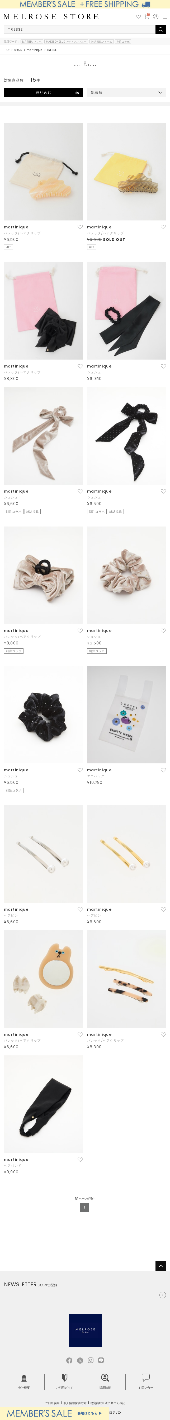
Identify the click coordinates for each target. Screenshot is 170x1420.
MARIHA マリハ (31, 41)
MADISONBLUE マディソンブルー (66, 41)
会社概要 (24, 1382)
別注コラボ (123, 41)
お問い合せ (146, 1382)
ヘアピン (11, 915)
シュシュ (94, 372)
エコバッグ (96, 776)
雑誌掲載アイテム (101, 41)
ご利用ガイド (64, 1382)
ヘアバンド (12, 1165)
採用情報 (105, 1382)
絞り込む (43, 92)
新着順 (97, 92)
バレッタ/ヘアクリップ (22, 233)
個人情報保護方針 (75, 1403)
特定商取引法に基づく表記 (108, 1403)
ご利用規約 (52, 1403)
